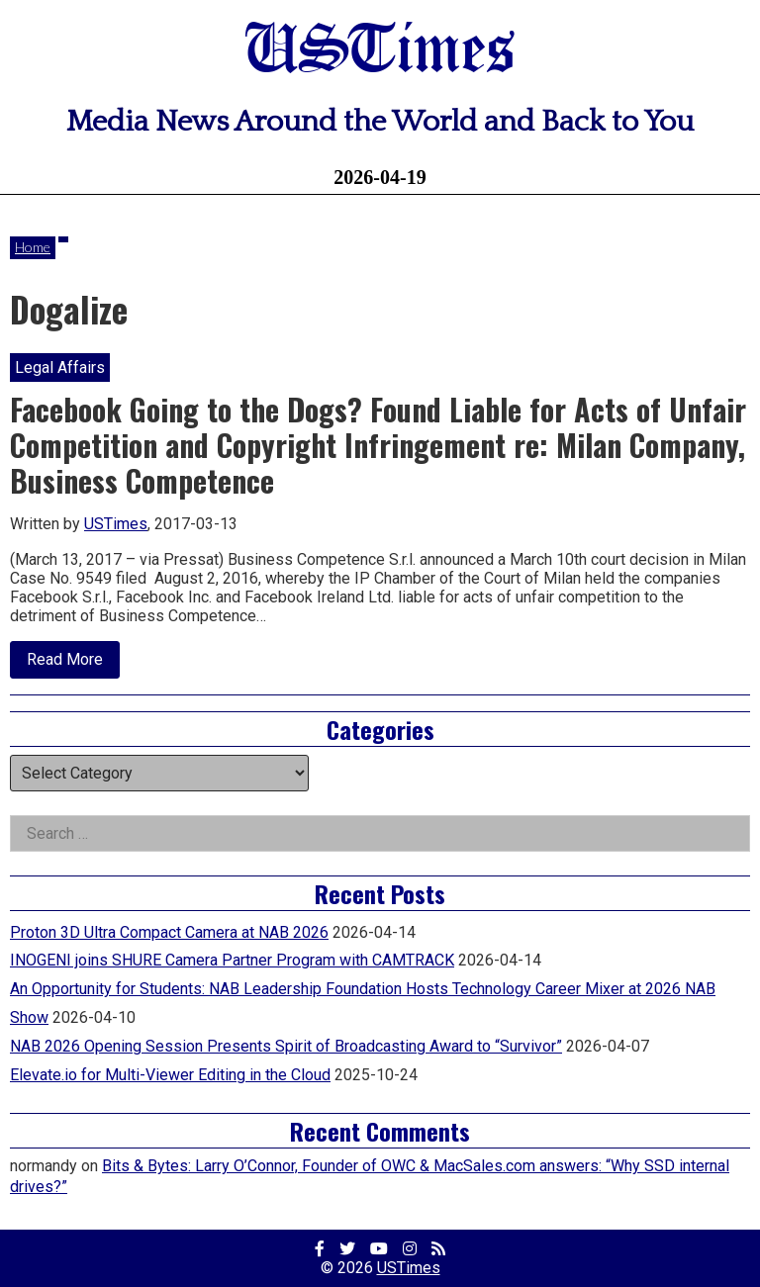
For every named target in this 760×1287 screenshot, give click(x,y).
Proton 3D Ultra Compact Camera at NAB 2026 (169, 932)
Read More (73, 664)
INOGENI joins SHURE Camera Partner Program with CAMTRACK (232, 960)
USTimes (380, 52)
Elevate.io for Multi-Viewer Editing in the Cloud (170, 1074)
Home (32, 246)
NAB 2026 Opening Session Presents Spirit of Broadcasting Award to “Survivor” (286, 1046)
